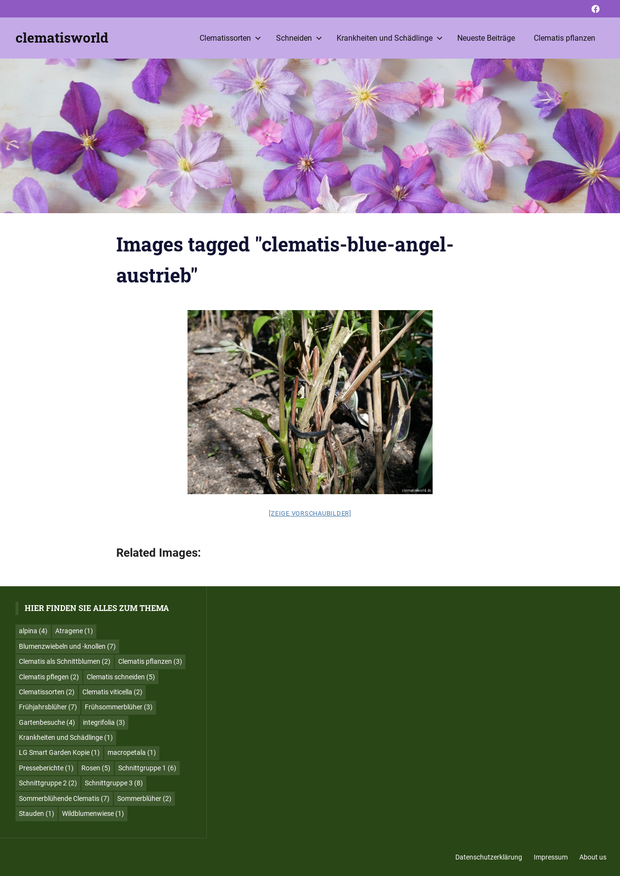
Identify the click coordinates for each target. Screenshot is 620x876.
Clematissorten (230, 38)
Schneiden (299, 38)
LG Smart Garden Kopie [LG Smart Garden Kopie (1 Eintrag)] (59, 752)
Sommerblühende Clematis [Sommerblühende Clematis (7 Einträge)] (64, 798)
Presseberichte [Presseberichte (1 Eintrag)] (46, 768)
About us (592, 857)
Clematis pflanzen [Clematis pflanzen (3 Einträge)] (150, 661)
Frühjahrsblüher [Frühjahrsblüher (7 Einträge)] (48, 707)
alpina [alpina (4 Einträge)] (33, 631)
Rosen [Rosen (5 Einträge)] (95, 768)
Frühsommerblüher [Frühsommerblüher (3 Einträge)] (119, 707)
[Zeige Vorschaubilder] (310, 513)
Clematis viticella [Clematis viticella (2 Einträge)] (112, 692)
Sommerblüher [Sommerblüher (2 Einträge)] (144, 798)
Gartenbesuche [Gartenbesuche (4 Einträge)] (47, 722)
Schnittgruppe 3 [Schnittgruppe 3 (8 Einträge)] (114, 783)
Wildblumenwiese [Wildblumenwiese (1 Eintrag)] (93, 813)
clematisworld (62, 38)
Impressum (551, 857)
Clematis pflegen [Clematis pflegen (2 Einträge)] (49, 677)
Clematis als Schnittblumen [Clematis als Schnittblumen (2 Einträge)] (64, 661)
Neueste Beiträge (486, 38)
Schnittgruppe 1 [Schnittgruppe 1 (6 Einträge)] (147, 768)
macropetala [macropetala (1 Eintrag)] (132, 752)
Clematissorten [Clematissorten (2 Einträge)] (47, 692)
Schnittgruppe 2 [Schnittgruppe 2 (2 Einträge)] (48, 783)
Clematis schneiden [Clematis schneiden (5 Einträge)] (121, 677)
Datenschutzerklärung (488, 857)
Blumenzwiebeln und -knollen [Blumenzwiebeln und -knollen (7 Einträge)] (67, 646)
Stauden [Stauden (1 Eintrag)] (36, 813)
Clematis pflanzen (564, 38)
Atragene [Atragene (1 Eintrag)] (74, 631)
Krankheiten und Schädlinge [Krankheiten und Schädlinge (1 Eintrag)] (66, 737)
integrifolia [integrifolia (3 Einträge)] (104, 722)
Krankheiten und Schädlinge (390, 38)
